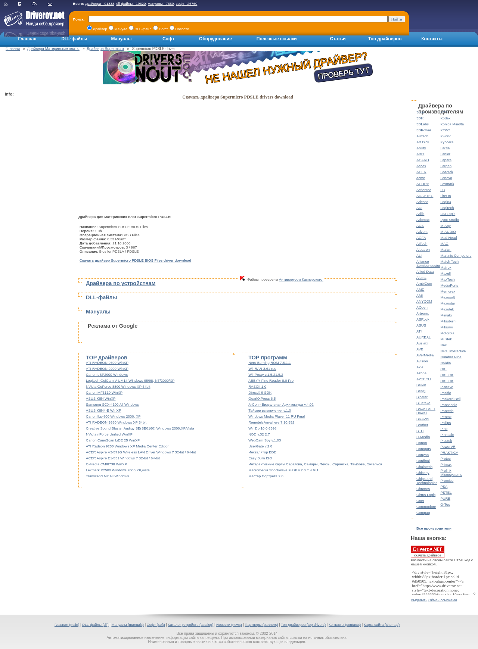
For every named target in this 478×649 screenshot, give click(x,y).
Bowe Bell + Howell (425, 411)
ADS (420, 226)
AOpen (422, 307)
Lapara (445, 160)
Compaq (423, 513)
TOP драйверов (106, 358)
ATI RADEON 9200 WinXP (107, 368)
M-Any (445, 226)
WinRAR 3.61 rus (262, 368)
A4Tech (422, 136)
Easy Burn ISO (260, 458)
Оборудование (215, 38)
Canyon (422, 455)
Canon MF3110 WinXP (104, 392)
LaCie (445, 148)
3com (420, 112)
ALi (419, 255)
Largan (445, 166)
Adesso (422, 202)
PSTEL (445, 492)
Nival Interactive (453, 351)
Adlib (420, 214)
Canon (421, 443)
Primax (445, 464)
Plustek (446, 441)
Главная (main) (67, 625)
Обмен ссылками (442, 600)
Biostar (422, 397)
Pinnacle (447, 435)
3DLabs (422, 124)
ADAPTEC (424, 196)
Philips (445, 423)
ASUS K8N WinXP (100, 398)
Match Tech (449, 261)
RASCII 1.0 (257, 386)
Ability (421, 148)
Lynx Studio (449, 220)
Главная (27, 38)
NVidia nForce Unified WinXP (109, 434)
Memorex (447, 291)
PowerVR (448, 446)
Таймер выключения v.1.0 (269, 410)
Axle (419, 367)
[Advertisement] (35, 211)
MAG (444, 243)
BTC (419, 431)
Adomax (422, 220)
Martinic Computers (455, 255)
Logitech (447, 208)
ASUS (421, 325)
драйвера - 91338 (99, 3)
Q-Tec (445, 504)
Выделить (419, 600)
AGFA (421, 237)
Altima (421, 277)
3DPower (423, 130)
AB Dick (422, 142)
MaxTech (447, 279)
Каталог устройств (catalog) (191, 625)
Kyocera (446, 142)
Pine (443, 429)
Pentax (445, 417)
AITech (421, 243)
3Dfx (420, 118)
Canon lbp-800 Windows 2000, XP (113, 416)
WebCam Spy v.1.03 (264, 440)
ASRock (422, 319)
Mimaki (445, 315)
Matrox (445, 267)
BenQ (421, 391)
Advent (422, 232)
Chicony (422, 473)
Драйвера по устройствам (120, 283)
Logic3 (445, 202)
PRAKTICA (449, 452)
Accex (421, 166)
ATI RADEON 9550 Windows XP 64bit (116, 422)
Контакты (432, 38)
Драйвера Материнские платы (53, 49)
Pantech (446, 411)
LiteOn (445, 196)
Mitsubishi (448, 321)
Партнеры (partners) (261, 625)
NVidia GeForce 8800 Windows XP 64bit (118, 386)
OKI (443, 369)
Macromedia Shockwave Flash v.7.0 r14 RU (283, 470)
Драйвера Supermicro (105, 49)
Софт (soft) (156, 625)
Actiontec (423, 190)
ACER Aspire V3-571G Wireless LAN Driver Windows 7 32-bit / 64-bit (141, 452)
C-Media (423, 437)
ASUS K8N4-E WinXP (103, 410)
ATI (419, 331)
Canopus (423, 449)
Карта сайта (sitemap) (382, 625)
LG (442, 190)
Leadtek (446, 172)
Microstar (447, 303)
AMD (420, 289)
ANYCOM (424, 301)
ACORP (422, 184)
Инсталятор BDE (262, 452)
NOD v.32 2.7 (259, 434)
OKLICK (446, 375)
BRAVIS (422, 419)
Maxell (445, 273)
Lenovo (446, 178)
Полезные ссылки (277, 38)
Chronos (423, 489)
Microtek (447, 309)
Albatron (423, 249)
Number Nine (451, 357)
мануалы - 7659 (161, 3)
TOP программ (267, 358)
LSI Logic (447, 214)
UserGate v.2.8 (260, 446)
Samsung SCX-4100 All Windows (112, 404)
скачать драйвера (427, 551)
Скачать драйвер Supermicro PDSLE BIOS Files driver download (135, 260)
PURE (445, 498)
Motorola (447, 333)
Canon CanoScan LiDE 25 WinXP (113, 440)
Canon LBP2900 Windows (107, 374)
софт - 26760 (187, 3)
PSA (443, 486)
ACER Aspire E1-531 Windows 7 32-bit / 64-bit (123, 458)
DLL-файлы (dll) (95, 625)
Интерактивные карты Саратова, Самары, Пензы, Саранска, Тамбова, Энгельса (315, 464)
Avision (422, 361)
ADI (419, 208)
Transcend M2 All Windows (107, 476)
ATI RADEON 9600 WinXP (107, 363)
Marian (445, 249)
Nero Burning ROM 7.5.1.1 (269, 363)
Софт (168, 38)
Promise (446, 480)
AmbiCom (424, 283)
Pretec (445, 458)
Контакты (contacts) (345, 625)
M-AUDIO (448, 232)
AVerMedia (425, 355)
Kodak (445, 118)
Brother (422, 425)
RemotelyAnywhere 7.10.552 (271, 422)
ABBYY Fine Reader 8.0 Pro (271, 380)
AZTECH (423, 379)
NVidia (445, 363)
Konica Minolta (452, 124)
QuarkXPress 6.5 (262, 398)
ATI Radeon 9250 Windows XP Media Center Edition (128, 446)
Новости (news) (229, 625)
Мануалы (121, 38)
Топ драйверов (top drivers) (303, 625)
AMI (419, 295)
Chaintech (424, 467)
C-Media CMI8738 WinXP (106, 464)
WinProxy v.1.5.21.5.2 (265, 374)
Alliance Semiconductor (428, 263)
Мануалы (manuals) (127, 625)
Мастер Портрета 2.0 (265, 476)
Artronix (422, 313)
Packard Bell (450, 399)
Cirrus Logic (425, 495)
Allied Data (425, 271)
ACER (421, 172)
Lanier (445, 154)
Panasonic (448, 405)
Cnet (420, 501)
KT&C (445, 130)
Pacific (445, 393)
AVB (419, 349)
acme (420, 178)
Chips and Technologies (426, 481)
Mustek (446, 339)
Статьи (338, 38)
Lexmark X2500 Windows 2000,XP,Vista (118, 470)
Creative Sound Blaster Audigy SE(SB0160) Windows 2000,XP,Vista (140, 428)
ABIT (420, 154)
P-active (446, 387)
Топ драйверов (384, 38)
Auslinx (422, 343)
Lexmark (447, 184)
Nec (443, 345)
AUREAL (423, 337)
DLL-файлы (74, 38)
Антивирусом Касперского (301, 279)
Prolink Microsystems (451, 472)
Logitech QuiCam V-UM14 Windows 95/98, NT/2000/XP (130, 380)
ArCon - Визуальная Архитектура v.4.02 (281, 404)
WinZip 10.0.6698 (262, 428)
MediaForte (449, 285)
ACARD (422, 160)
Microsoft (447, 297)
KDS (444, 112)
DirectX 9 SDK (259, 392)
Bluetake (423, 403)
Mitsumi (446, 327)
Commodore (426, 507)
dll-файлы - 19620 (131, 3)
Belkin (421, 385)
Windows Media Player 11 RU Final (276, 416)
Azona (421, 373)
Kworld (445, 136)
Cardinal (423, 461)
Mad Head (448, 237)
